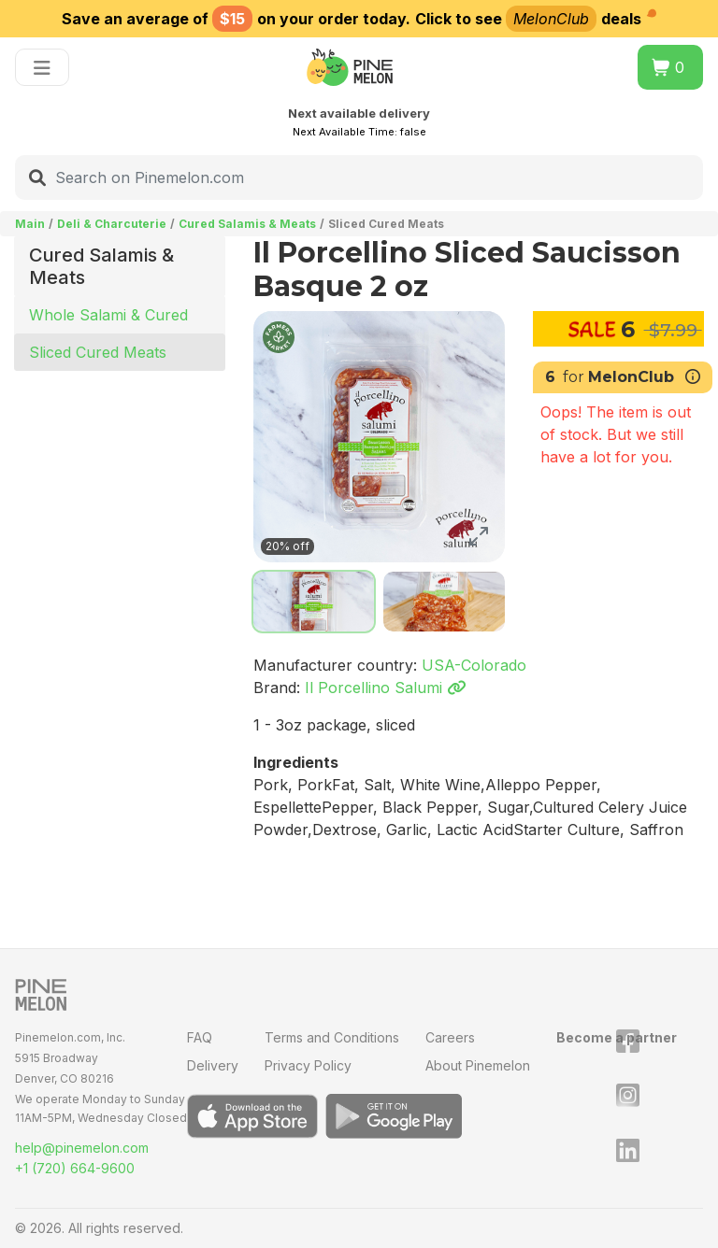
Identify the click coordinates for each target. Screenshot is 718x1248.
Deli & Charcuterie (111, 224)
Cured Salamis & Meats (247, 224)
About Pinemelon (477, 1065)
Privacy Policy (308, 1065)
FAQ (199, 1037)
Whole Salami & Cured (108, 314)
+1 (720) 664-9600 (75, 1168)
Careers (450, 1037)
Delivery (212, 1065)
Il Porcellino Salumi (385, 687)
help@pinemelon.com (82, 1148)
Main (30, 224)
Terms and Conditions (332, 1037)
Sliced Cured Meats (97, 352)
